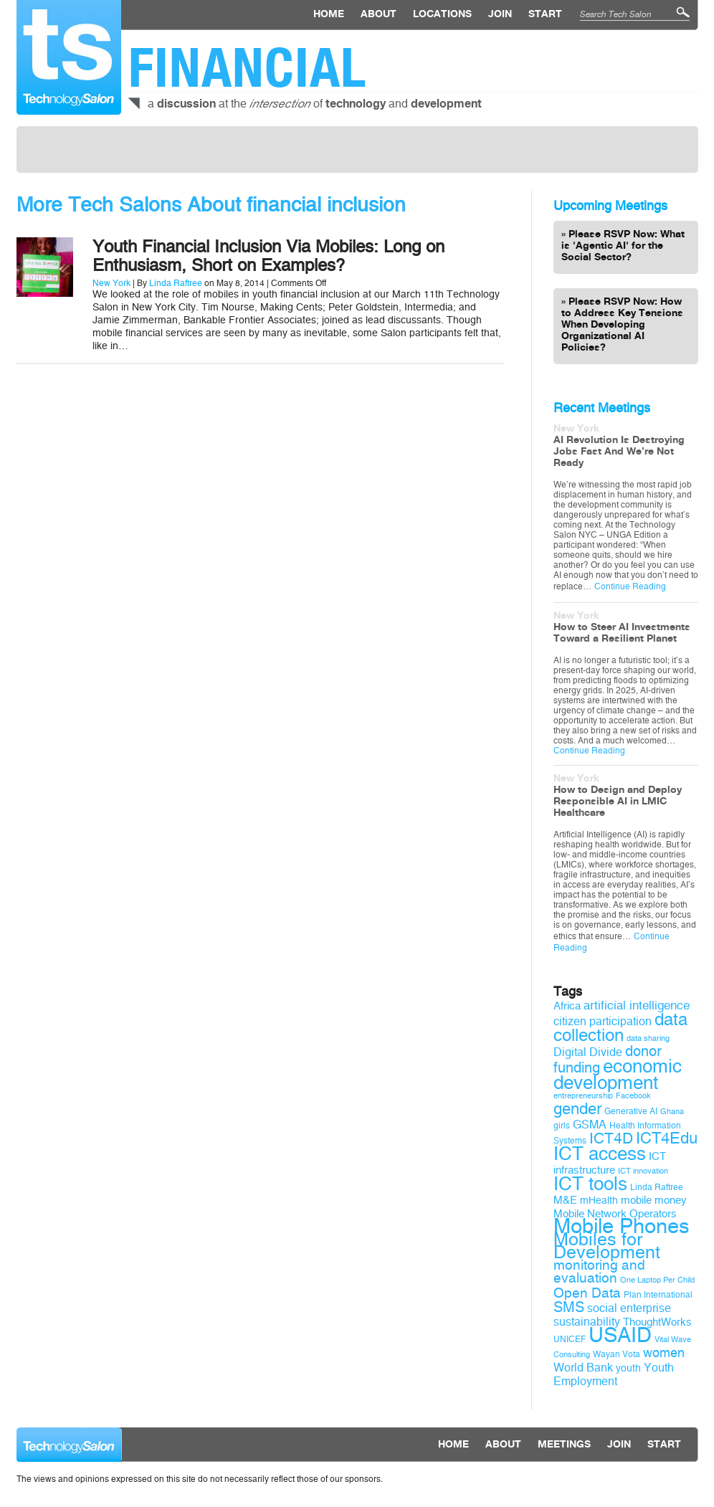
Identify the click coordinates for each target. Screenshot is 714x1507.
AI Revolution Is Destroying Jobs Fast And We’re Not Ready (619, 451)
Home (328, 14)
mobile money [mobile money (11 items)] (654, 1200)
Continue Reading (630, 586)
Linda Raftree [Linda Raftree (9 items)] (656, 1187)
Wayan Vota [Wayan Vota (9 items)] (616, 1354)
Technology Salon (68, 57)
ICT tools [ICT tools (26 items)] (590, 1184)
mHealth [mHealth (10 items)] (599, 1200)
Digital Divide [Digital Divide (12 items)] (587, 1052)
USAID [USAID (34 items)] (620, 1335)
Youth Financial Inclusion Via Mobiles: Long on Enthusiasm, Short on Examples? (268, 256)
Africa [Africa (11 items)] (567, 1005)
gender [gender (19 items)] (577, 1109)
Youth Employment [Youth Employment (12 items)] (613, 1374)
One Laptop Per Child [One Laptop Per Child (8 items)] (657, 1280)
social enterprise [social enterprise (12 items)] (629, 1308)
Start (545, 14)
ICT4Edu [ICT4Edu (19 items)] (667, 1138)
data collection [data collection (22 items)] (620, 1027)
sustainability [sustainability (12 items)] (586, 1321)
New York (111, 283)
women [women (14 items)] (664, 1353)
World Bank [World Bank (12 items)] (583, 1367)
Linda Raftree (175, 283)
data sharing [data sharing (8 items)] (648, 1038)
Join (500, 14)
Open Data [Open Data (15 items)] (587, 1293)
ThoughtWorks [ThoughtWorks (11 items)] (657, 1322)
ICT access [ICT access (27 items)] (599, 1153)
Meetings (564, 1445)
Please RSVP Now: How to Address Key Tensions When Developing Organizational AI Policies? (622, 325)
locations (442, 14)
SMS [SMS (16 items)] (568, 1307)
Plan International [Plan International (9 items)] (658, 1295)
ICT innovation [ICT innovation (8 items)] (643, 1171)
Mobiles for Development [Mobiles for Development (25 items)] (606, 1246)
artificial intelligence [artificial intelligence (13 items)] (637, 1005)
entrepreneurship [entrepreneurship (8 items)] (583, 1095)
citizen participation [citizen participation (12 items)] (602, 1021)
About (378, 14)
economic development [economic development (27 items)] (617, 1074)
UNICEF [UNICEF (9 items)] (569, 1339)
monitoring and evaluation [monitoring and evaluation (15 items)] (599, 1272)
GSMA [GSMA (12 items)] (589, 1124)
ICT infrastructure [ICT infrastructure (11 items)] (609, 1163)
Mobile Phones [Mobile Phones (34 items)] (621, 1226)
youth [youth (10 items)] (628, 1368)
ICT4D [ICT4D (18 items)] (611, 1138)
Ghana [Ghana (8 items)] (672, 1111)
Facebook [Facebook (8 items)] (633, 1095)
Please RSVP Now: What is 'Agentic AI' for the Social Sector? (623, 245)
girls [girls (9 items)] (561, 1126)
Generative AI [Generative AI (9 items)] (630, 1111)
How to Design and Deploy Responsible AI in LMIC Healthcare (617, 801)
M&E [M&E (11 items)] (565, 1200)
